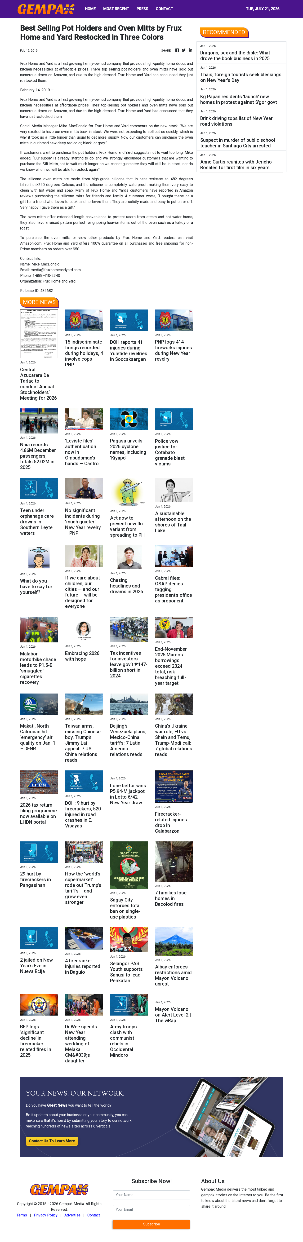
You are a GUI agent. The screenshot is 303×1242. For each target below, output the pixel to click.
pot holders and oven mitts (144, 105)
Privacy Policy (46, 1215)
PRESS (142, 9)
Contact (93, 1215)
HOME (90, 9)
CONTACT (164, 9)
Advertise (72, 1215)
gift (23, 201)
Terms (22, 1215)
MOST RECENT (116, 9)
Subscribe (151, 1224)
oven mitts (62, 237)
